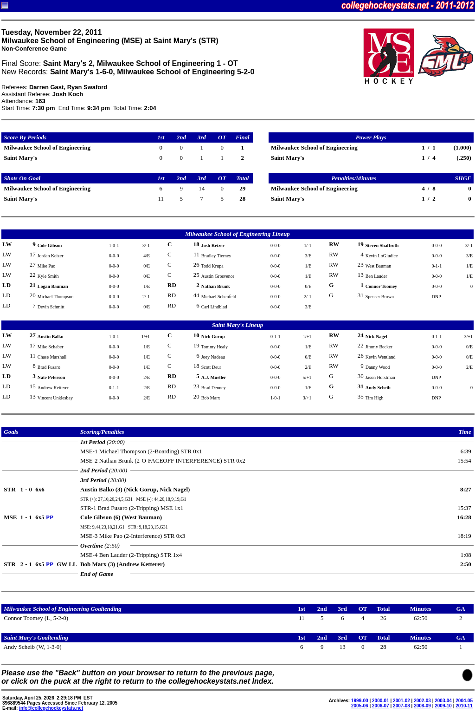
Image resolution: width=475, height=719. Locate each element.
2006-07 (380, 705)
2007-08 (401, 705)
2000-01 (380, 700)
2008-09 (422, 705)
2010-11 (464, 705)
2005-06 (359, 705)
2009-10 (443, 705)
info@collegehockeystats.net (51, 708)
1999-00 (359, 700)
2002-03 (422, 700)
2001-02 (401, 700)
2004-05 (464, 700)
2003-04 (443, 700)
